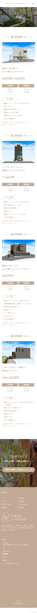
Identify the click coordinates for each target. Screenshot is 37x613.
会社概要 (21, 498)
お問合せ (21, 507)
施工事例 (21, 501)
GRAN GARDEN (18, 603)
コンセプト (5, 501)
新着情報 (4, 507)
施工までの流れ (6, 504)
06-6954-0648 (6, 551)
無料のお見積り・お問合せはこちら (17, 470)
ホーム (3, 498)
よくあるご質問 (23, 504)
